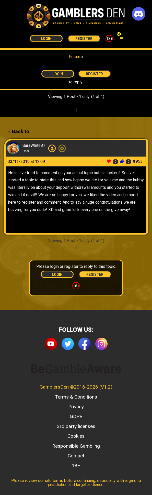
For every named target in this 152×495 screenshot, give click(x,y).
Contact (76, 456)
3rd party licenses (76, 426)
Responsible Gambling (76, 446)
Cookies (76, 436)
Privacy (76, 407)
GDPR (76, 416)
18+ (109, 39)
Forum (74, 56)
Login (46, 39)
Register (83, 39)
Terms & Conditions (76, 397)
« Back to (18, 131)
